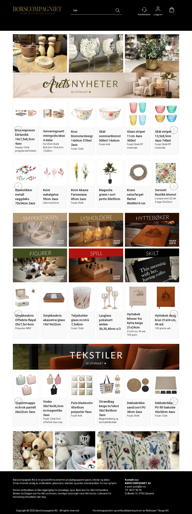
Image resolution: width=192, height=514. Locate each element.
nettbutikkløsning (126, 510)
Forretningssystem (103, 510)
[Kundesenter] (144, 9)
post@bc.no (139, 486)
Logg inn (158, 9)
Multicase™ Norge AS (157, 510)
